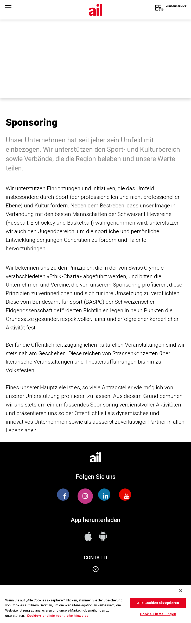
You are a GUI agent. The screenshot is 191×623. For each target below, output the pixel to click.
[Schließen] (180, 590)
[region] (95, 604)
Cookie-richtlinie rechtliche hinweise (57, 616)
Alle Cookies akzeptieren (158, 603)
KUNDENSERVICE (166, 11)
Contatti (95, 569)
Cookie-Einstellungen (158, 614)
